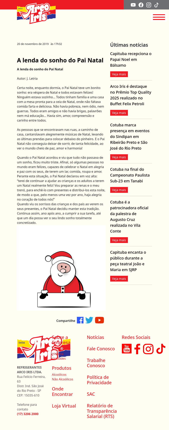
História (57, 354)
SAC (91, 394)
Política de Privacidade (99, 380)
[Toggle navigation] (159, 17)
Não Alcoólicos (62, 379)
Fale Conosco (101, 349)
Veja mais (119, 74)
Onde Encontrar (62, 391)
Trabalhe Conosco (96, 363)
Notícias (95, 337)
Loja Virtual (64, 406)
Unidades (59, 358)
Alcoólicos (59, 374)
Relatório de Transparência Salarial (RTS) (102, 410)
